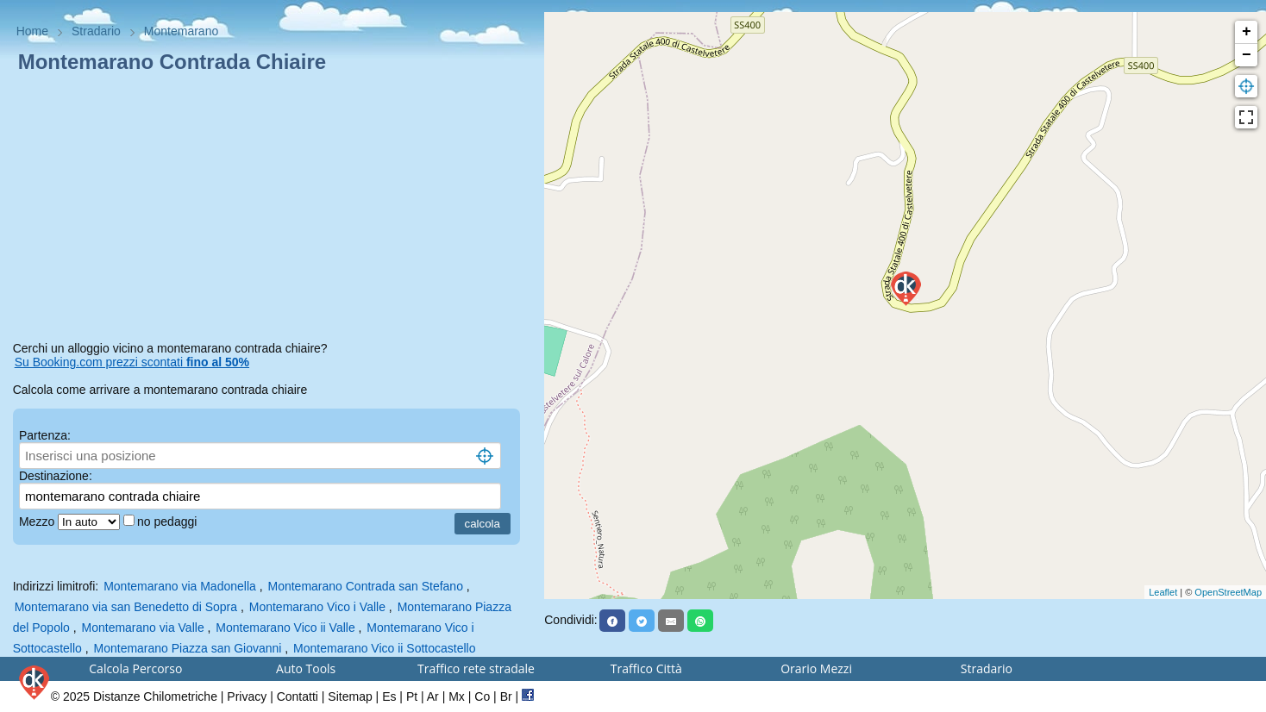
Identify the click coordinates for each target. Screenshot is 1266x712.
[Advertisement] (272, 210)
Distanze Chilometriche (155, 696)
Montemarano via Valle (143, 627)
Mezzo (38, 521)
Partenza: (45, 435)
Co (482, 696)
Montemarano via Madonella (179, 586)
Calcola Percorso (135, 668)
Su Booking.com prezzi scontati (132, 362)
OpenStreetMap (1228, 592)
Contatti (297, 696)
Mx (456, 696)
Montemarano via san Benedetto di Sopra (126, 607)
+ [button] (1246, 32)
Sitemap (350, 696)
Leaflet (1163, 592)
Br (506, 696)
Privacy (246, 696)
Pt (411, 696)
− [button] (1246, 55)
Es (389, 696)
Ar (433, 696)
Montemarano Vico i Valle (317, 607)
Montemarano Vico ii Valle (285, 627)
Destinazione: (55, 476)
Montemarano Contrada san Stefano (364, 586)
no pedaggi (168, 521)
